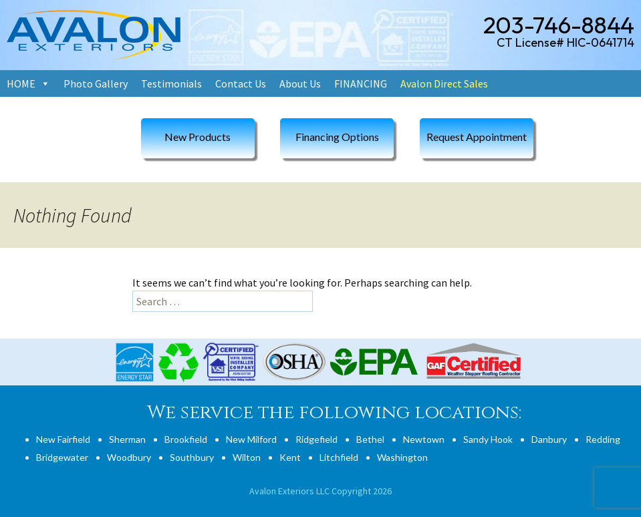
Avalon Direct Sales (444, 83)
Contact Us (240, 83)
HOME (21, 83)
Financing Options (337, 136)
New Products (197, 136)
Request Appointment (476, 136)
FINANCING (360, 83)
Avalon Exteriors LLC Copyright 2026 (320, 491)
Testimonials (171, 83)
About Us (300, 83)
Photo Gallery (95, 83)
